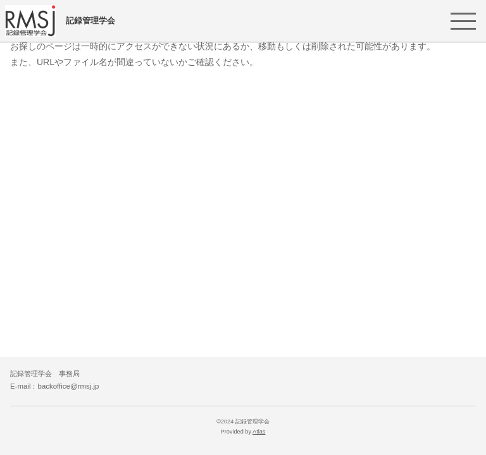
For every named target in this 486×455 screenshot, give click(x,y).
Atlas (258, 431)
